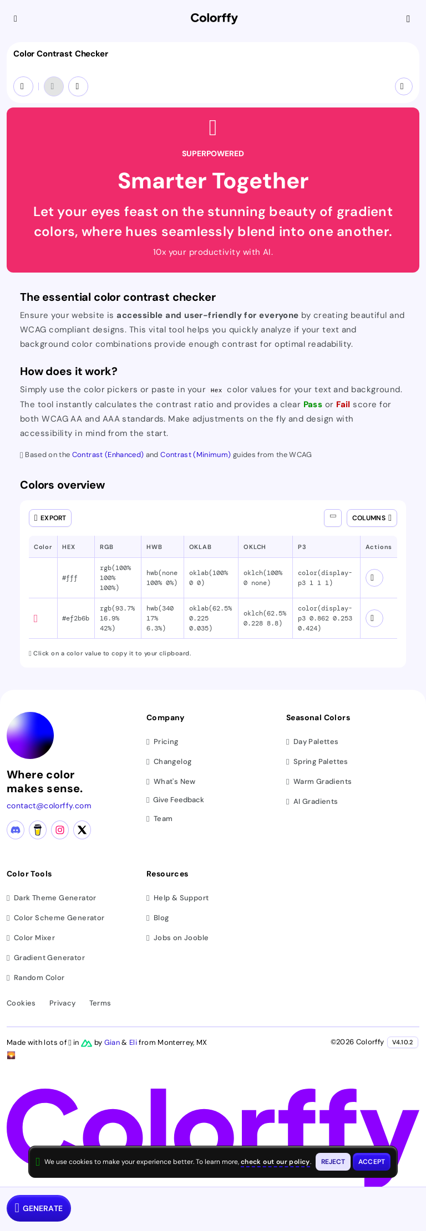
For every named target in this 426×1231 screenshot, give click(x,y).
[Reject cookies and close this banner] (333, 1162)
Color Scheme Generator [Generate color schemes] (56, 917)
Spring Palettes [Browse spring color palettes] (317, 761)
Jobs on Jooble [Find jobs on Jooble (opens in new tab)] (177, 937)
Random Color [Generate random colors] (36, 977)
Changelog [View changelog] (168, 761)
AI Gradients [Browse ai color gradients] (312, 801)
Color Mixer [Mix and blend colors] (31, 937)
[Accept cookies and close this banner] (371, 1162)
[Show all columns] (333, 518)
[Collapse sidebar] (17, 19)
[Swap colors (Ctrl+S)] (23, 86)
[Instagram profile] (60, 829)
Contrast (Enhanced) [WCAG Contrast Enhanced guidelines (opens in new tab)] (109, 454)
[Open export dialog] (50, 518)
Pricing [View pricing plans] (162, 741)
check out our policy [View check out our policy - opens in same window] (275, 1161)
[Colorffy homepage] (214, 19)
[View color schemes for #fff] (374, 578)
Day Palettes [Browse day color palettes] (312, 741)
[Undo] (54, 86)
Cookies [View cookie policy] (21, 1003)
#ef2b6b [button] (75, 618)
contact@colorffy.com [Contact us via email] (49, 806)
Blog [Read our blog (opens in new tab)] (157, 917)
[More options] (404, 86)
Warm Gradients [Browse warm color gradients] (319, 781)
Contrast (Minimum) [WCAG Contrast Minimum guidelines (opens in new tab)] (196, 454)
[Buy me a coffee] (38, 829)
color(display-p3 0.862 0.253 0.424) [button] (325, 618)
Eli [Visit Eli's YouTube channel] (134, 1042)
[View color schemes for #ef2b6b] (374, 618)
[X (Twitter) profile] (82, 829)
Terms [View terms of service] (100, 1003)
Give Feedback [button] (175, 800)
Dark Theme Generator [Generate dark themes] (52, 897)
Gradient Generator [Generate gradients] (46, 957)
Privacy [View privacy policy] (62, 1003)
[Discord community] (15, 829)
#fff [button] (70, 577)
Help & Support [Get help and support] (177, 897)
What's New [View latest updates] (171, 781)
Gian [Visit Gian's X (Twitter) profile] (113, 1042)
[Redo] (78, 86)
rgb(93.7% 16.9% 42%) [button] (117, 618)
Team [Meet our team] (159, 818)
